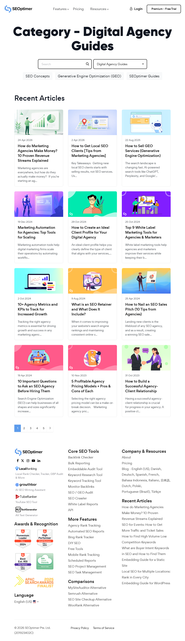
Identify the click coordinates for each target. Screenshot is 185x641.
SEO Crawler (77, 498)
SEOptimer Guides (144, 76)
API (70, 510)
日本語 (165, 480)
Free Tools (75, 549)
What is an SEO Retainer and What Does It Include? (91, 309)
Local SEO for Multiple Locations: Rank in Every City (146, 574)
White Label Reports (83, 504)
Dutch (126, 486)
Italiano (154, 480)
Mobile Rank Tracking (84, 555)
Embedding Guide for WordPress (146, 583)
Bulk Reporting (79, 463)
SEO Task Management (85, 572)
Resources (98, 9)
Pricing (78, 9)
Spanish (141, 474)
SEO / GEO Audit (80, 492)
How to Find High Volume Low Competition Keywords (144, 539)
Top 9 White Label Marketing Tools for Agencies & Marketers (143, 232)
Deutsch (128, 474)
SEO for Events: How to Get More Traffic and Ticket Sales (143, 527)
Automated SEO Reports (86, 531)
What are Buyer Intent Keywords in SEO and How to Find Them (145, 551)
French (154, 474)
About (126, 457)
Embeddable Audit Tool (85, 469)
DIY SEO (74, 543)
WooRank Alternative (83, 605)
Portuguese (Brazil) (136, 491)
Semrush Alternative (83, 593)
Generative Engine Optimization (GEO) (89, 76)
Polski (136, 486)
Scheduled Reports (82, 560)
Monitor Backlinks (81, 486)
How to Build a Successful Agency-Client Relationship (141, 386)
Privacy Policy (80, 628)
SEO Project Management (87, 566)
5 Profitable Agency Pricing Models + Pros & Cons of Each (91, 386)
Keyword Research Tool (85, 475)
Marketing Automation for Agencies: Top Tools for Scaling (37, 232)
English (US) (140, 469)
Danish (156, 469)
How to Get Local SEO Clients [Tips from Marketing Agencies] (89, 151)
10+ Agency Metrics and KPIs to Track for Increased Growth (38, 309)
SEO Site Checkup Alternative (90, 599)
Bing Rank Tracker (81, 537)
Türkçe (156, 491)
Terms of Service (103, 628)
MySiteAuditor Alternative (87, 588)
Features (59, 9)
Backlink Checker (80, 457)
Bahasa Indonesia (134, 480)
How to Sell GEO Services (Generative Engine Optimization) (143, 151)
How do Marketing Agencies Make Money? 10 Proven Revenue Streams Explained (37, 153)
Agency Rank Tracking (84, 525)
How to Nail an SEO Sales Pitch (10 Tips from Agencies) (146, 309)
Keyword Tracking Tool (84, 481)
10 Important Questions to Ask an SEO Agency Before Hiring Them (37, 386)
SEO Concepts (38, 76)
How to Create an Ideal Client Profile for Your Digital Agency (90, 232)
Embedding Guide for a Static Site (143, 563)
